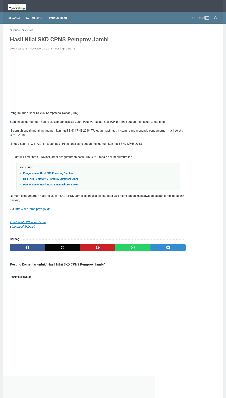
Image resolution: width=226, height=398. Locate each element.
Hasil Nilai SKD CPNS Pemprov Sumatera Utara (50, 181)
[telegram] (134, 250)
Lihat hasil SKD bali (22, 229)
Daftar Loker (36, 14)
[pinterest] (79, 250)
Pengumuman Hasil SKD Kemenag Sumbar (48, 175)
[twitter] (51, 250)
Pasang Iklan (59, 14)
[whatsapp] (106, 250)
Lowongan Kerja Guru (118, 392)
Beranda (15, 14)
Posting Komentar (65, 46)
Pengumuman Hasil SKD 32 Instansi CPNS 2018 (51, 187)
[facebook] (23, 250)
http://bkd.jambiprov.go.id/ (32, 211)
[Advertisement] (79, 78)
